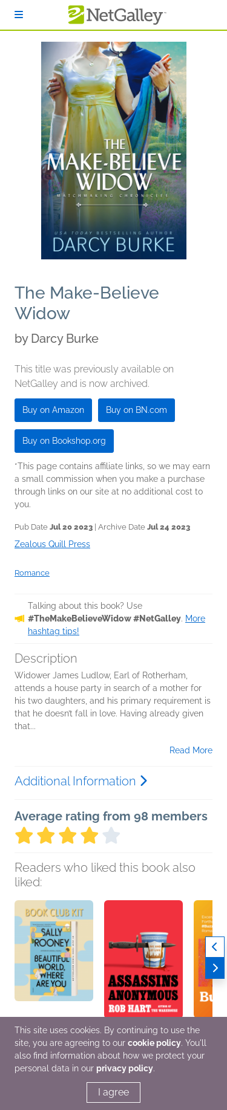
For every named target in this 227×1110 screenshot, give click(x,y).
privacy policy (124, 1068)
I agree (113, 1092)
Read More (190, 750)
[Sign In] (18, 14)
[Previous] (215, 947)
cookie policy (154, 1043)
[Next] (215, 968)
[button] (54, 963)
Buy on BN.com (136, 410)
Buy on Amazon (53, 410)
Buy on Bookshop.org (64, 441)
